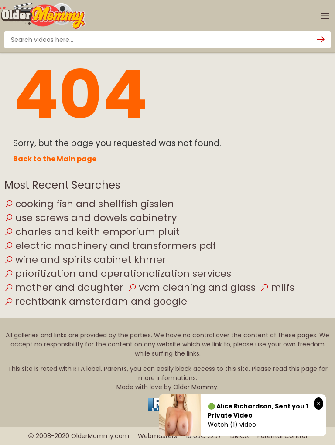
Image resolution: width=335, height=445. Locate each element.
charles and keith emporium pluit (92, 231)
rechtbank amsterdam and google (95, 301)
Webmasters (157, 435)
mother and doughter (63, 287)
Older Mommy (195, 387)
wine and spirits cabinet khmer (85, 259)
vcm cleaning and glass (192, 287)
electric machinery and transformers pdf (110, 245)
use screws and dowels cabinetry (90, 217)
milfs (277, 287)
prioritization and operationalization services (117, 273)
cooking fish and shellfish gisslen (89, 204)
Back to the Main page (54, 159)
